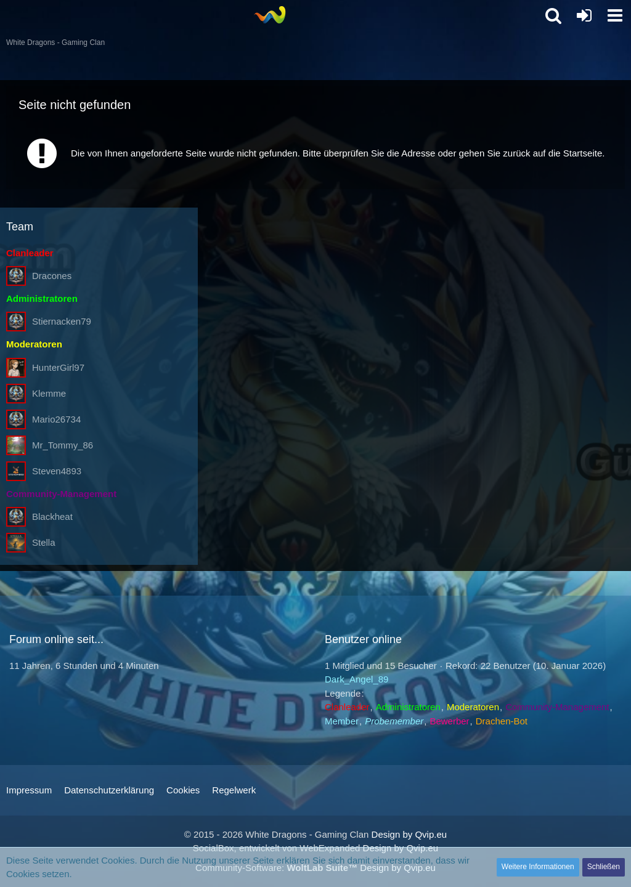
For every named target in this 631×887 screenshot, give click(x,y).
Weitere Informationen (538, 866)
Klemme (49, 393)
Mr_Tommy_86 (62, 445)
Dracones (51, 275)
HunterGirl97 (58, 367)
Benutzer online (363, 639)
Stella (43, 542)
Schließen (603, 866)
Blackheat (52, 516)
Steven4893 (56, 471)
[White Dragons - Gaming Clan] (269, 14)
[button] (615, 15)
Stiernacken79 (61, 321)
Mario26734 (56, 419)
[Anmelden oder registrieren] (584, 15)
